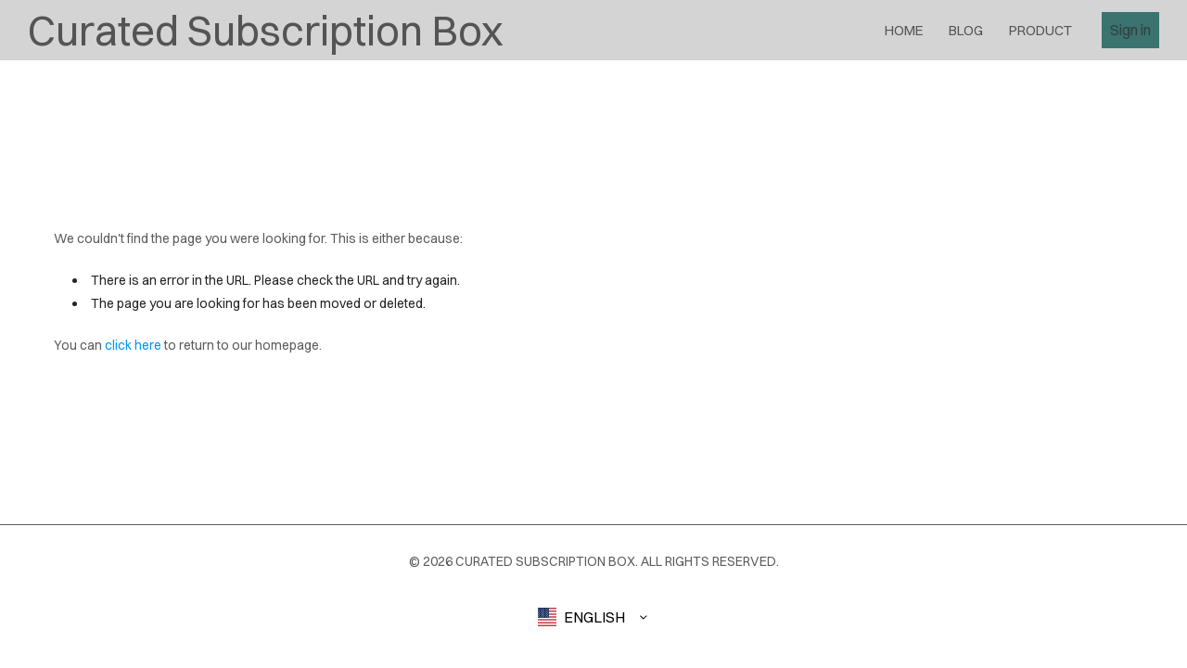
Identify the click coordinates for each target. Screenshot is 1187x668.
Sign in (1130, 29)
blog (966, 30)
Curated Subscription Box (266, 30)
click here (133, 345)
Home (904, 30)
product (1040, 30)
